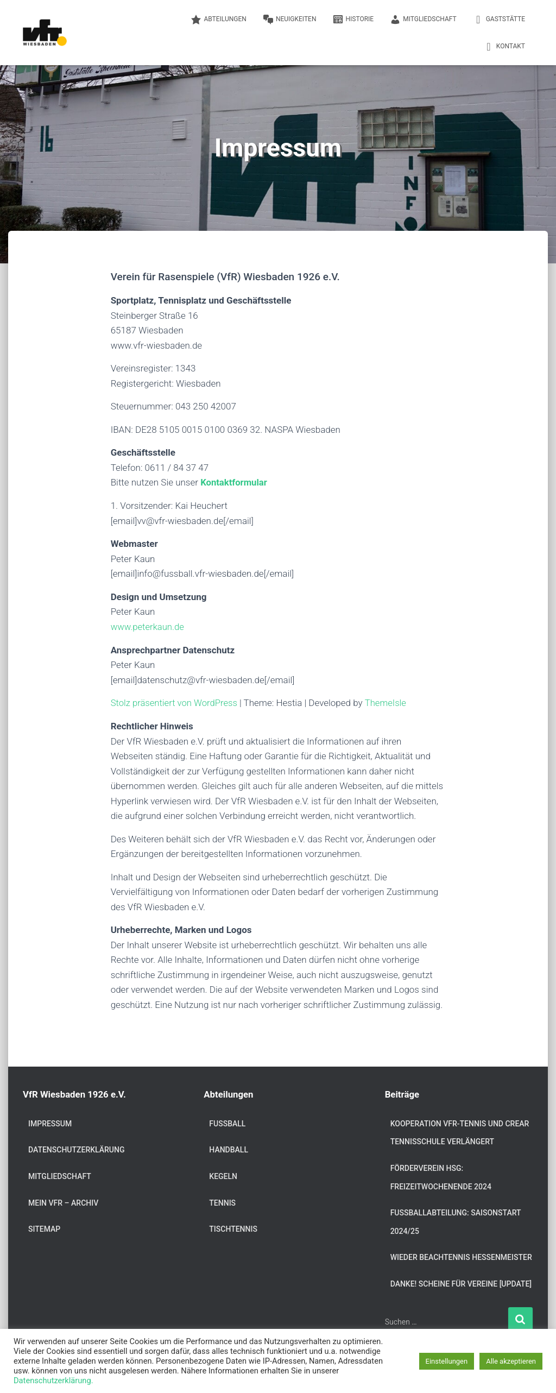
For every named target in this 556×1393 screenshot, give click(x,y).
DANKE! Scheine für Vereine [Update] (461, 1283)
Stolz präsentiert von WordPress (175, 702)
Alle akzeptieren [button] (511, 1361)
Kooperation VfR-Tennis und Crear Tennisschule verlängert (459, 1132)
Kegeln (223, 1175)
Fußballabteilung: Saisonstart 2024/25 (455, 1221)
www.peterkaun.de (148, 626)
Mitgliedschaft (423, 19)
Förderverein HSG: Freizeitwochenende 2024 (440, 1176)
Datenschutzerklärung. (53, 1380)
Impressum (50, 1123)
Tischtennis (233, 1228)
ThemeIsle (388, 702)
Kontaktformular (234, 482)
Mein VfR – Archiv (63, 1202)
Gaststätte (499, 19)
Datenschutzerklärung (76, 1149)
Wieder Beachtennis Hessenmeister (461, 1256)
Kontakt (504, 46)
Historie (353, 19)
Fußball (227, 1123)
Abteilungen (218, 19)
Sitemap (44, 1228)
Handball (228, 1149)
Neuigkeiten (290, 19)
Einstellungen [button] (447, 1361)
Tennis (222, 1202)
